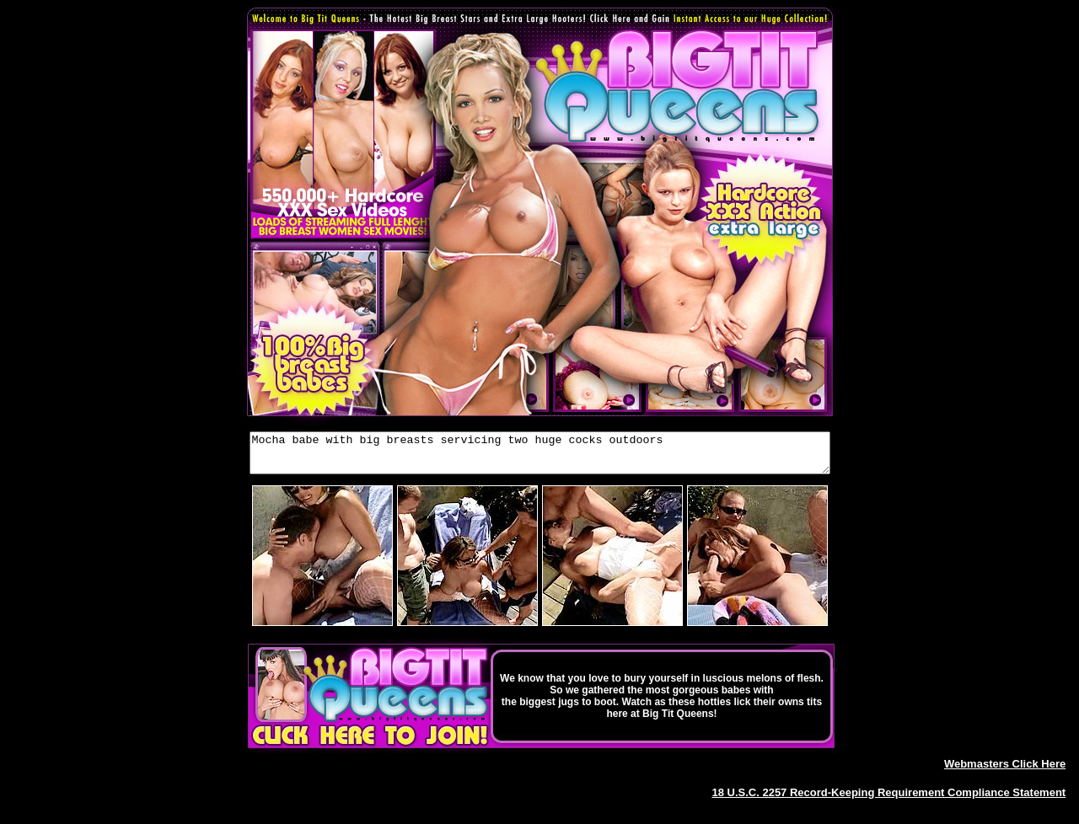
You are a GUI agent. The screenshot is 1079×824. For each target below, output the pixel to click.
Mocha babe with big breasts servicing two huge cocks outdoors (540, 456)
